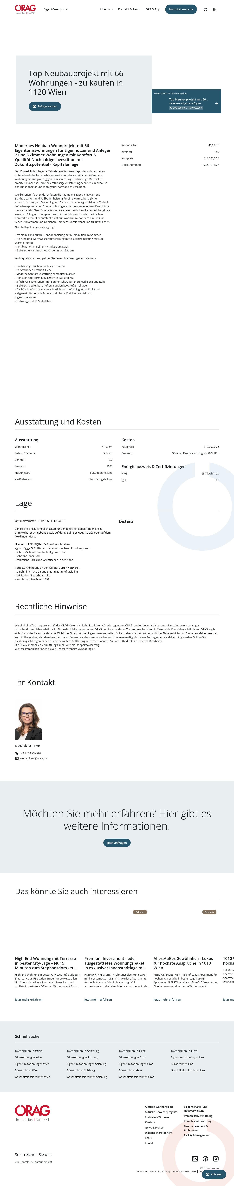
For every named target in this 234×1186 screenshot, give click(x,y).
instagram (216, 1158)
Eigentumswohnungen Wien (32, 1064)
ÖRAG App (153, 9)
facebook (205, 1158)
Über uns (106, 9)
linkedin (195, 1158)
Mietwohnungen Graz (132, 1057)
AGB (194, 1171)
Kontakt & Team (129, 9)
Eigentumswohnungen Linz (187, 1057)
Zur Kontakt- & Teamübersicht (33, 1162)
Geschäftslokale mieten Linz (188, 1070)
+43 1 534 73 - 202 (30, 753)
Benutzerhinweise (181, 1171)
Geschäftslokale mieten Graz (136, 1077)
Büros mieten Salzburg (81, 1070)
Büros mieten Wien (26, 1070)
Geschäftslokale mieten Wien (32, 1077)
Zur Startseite (25, 9)
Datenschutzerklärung (160, 1171)
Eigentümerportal (56, 9)
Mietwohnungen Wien (28, 1057)
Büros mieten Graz (130, 1070)
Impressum (142, 1171)
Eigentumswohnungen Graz (136, 1064)
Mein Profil (205, 10)
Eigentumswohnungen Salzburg (86, 1064)
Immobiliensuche (181, 9)
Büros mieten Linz (182, 1064)
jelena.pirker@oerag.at (33, 758)
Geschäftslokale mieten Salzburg (87, 1077)
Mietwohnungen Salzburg (82, 1057)
